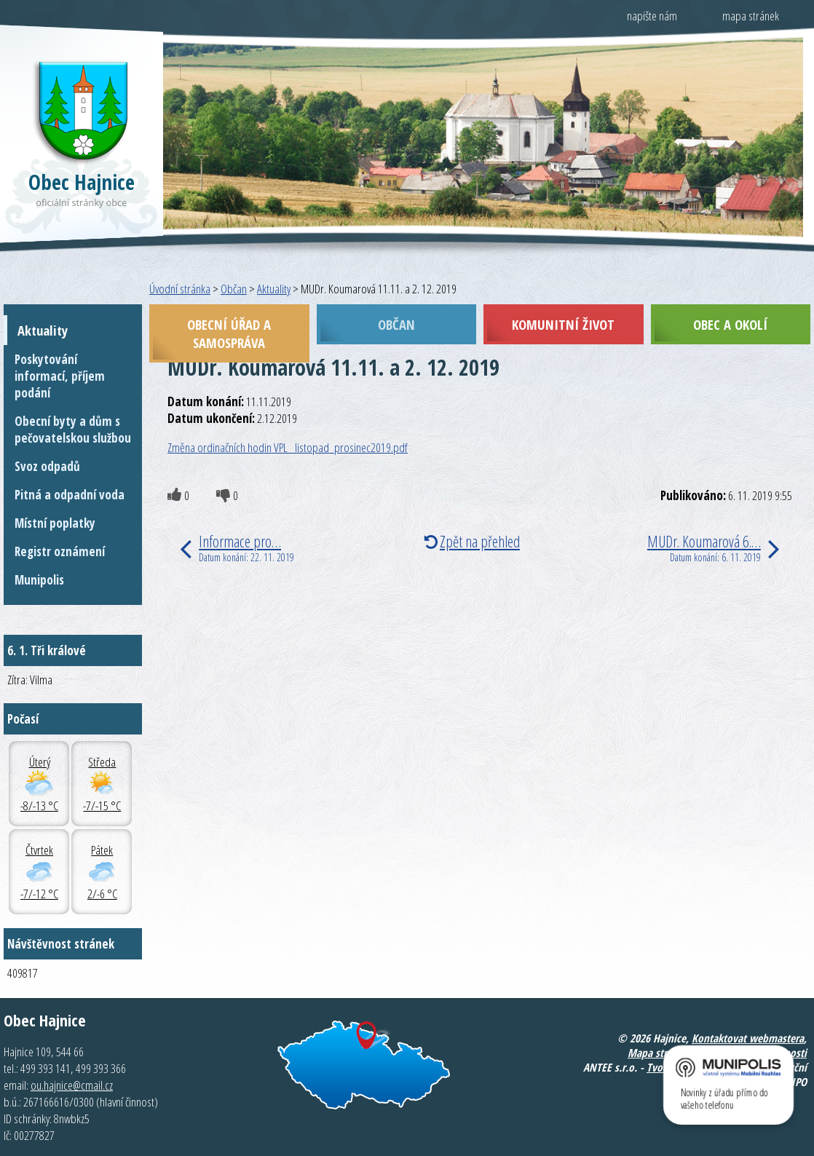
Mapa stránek (658, 1052)
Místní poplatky (55, 523)
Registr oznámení (60, 551)
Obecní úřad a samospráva (229, 333)
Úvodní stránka (179, 288)
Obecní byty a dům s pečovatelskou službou (73, 429)
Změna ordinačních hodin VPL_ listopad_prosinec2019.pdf (287, 447)
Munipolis (39, 579)
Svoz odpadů (47, 466)
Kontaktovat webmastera (748, 1038)
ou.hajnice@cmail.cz (72, 1085)
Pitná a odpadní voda (70, 494)
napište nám (652, 15)
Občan (234, 288)
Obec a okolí (730, 324)
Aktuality (274, 288)
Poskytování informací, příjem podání (60, 376)
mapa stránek (750, 15)
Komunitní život (563, 324)
